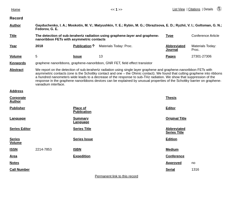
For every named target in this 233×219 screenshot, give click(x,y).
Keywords (18, 63)
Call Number (20, 169)
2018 (39, 46)
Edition (171, 139)
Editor (170, 108)
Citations (194, 9)
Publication (82, 46)
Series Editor (20, 128)
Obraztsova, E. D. (160, 25)
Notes (14, 163)
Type (169, 35)
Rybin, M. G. (134, 25)
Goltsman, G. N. (208, 25)
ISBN (77, 149)
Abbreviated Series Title (175, 130)
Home (15, 9)
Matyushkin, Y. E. (108, 25)
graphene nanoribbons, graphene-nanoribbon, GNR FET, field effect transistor (93, 63)
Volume (16, 56)
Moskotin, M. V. (80, 25)
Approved (173, 163)
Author (15, 25)
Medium (172, 149)
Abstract (16, 69)
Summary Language (81, 120)
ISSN (14, 149)
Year (13, 46)
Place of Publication (82, 109)
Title (13, 35)
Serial (170, 169)
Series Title (82, 128)
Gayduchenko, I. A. (50, 25)
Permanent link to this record (116, 176)
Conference (175, 156)
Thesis (171, 97)
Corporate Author (18, 99)
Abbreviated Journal (175, 47)
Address (16, 91)
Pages (171, 56)
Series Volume (16, 140)
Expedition (81, 156)
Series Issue (83, 139)
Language (18, 118)
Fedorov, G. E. (46, 29)
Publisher (17, 108)
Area (13, 156)
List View (179, 9)
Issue (77, 56)
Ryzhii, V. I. (184, 25)
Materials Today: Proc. (115, 46)
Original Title (176, 118)
